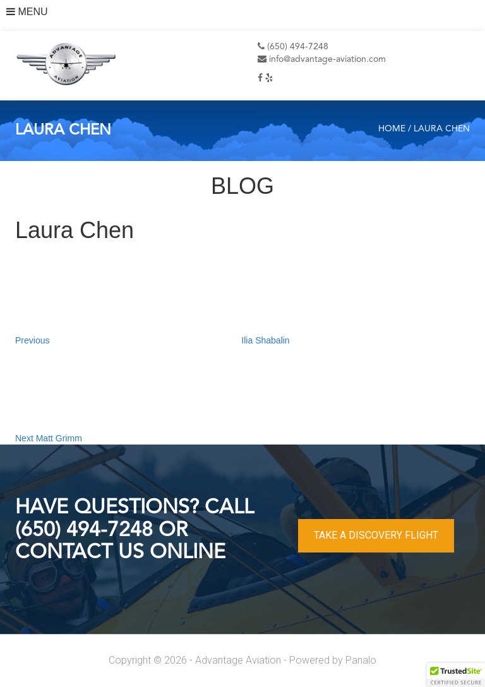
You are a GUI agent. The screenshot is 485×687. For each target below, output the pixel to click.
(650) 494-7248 (293, 46)
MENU (27, 11)
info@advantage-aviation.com (322, 59)
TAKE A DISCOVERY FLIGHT (376, 535)
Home (391, 128)
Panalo (360, 660)
